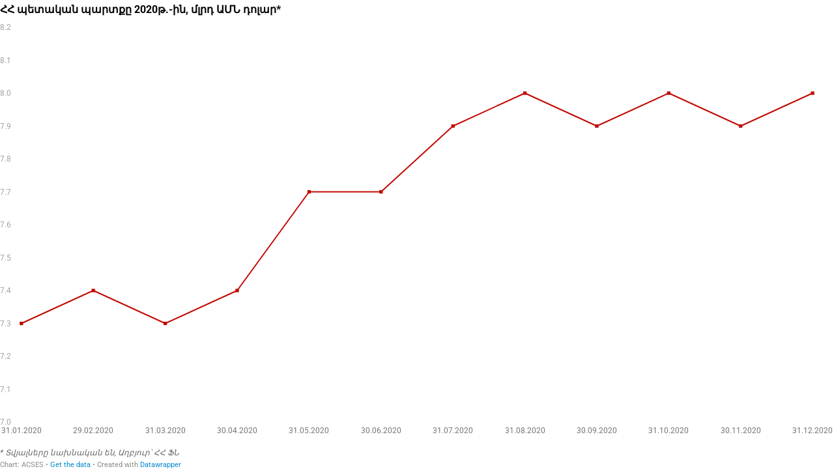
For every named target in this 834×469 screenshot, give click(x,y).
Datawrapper (160, 465)
